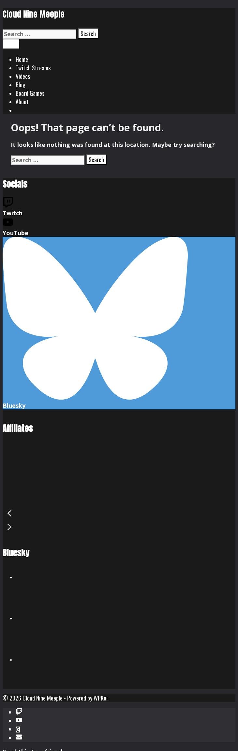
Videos (23, 76)
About (22, 101)
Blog (20, 84)
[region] (119, 490)
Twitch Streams (33, 68)
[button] (119, 513)
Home (22, 59)
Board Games (30, 93)
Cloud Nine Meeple (34, 14)
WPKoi (101, 698)
